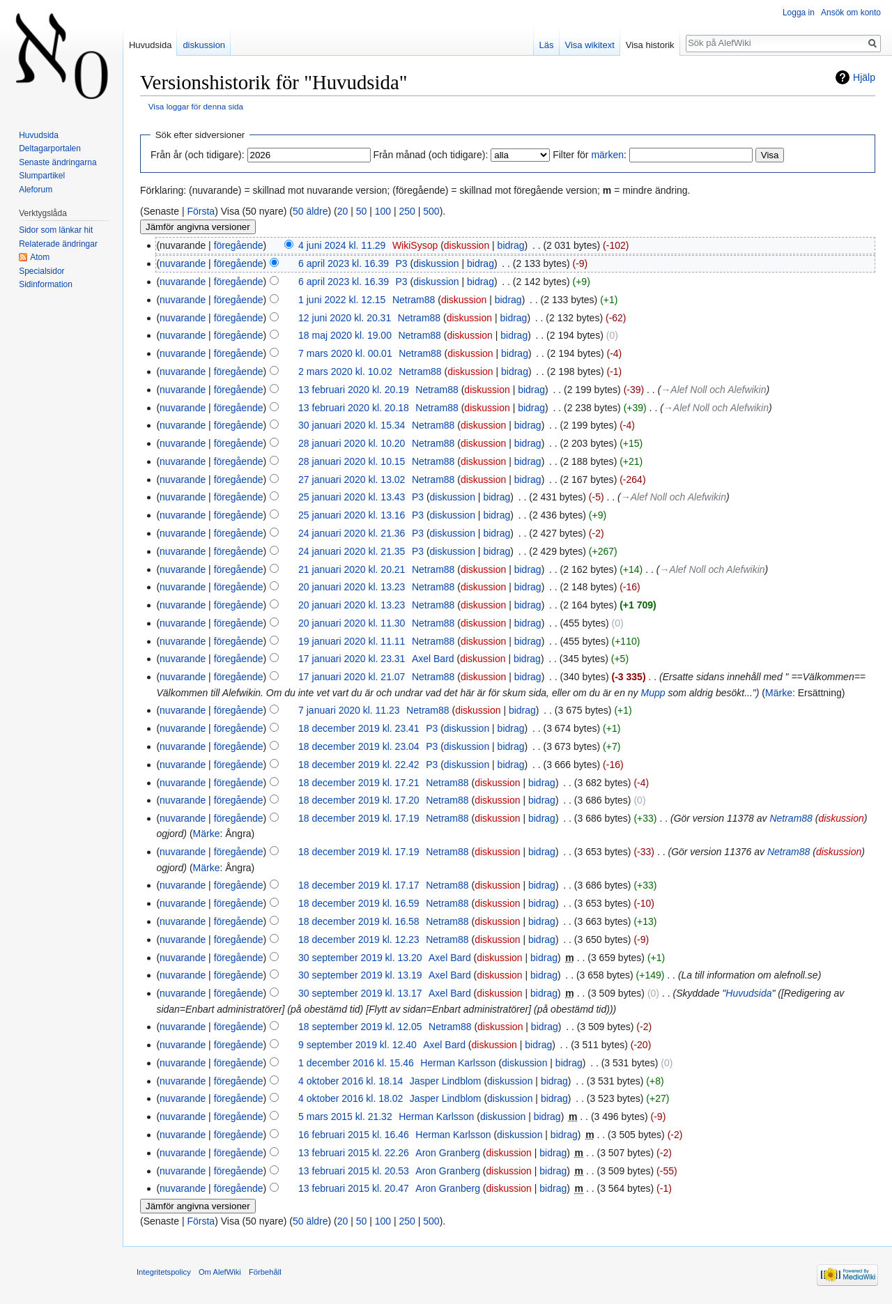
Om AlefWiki (220, 1272)
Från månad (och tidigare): (430, 154)
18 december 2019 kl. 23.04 (359, 746)
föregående (238, 245)
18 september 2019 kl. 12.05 (360, 1026)
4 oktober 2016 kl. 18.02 (350, 1098)
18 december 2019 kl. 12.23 (359, 939)
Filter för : (589, 154)
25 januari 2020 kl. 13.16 (351, 515)
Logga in (799, 12)
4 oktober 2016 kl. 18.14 (350, 1081)
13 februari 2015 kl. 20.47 (353, 1188)
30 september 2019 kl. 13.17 (360, 993)
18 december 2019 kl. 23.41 (359, 728)
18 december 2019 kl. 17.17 (359, 885)
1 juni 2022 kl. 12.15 (341, 299)
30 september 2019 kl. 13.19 (360, 975)
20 (342, 211)
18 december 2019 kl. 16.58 (359, 921)
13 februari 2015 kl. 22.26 (353, 1152)
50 (361, 211)
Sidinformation (45, 284)
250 (407, 211)
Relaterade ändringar (58, 244)
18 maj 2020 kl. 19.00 (345, 335)
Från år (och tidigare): (198, 154)
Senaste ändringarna (57, 162)
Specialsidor (41, 271)
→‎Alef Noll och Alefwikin (713, 389)
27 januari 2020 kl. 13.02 (351, 479)
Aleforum (35, 189)
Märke (778, 692)
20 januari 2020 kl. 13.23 (351, 586)
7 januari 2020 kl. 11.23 (349, 710)
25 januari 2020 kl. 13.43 (351, 497)
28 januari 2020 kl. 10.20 (351, 443)
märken (607, 154)
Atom (39, 257)
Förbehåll (265, 1272)
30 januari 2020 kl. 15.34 (351, 425)
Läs (546, 45)
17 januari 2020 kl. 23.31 (351, 658)
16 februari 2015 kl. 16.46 (353, 1134)
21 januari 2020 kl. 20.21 (351, 569)
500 (431, 211)
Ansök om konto (851, 12)
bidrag (511, 245)
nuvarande (183, 263)
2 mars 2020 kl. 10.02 (345, 371)
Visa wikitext (590, 45)
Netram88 (790, 818)
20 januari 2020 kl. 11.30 (351, 623)
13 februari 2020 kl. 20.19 (353, 389)
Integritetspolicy (164, 1272)
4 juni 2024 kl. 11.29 (341, 245)
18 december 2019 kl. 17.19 (359, 818)
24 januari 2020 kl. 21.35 (351, 551)
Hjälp (864, 77)
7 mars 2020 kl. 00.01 (345, 353)
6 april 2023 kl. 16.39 (343, 263)
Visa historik (650, 45)
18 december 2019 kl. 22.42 (359, 764)
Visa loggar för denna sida (195, 106)
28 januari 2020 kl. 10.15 (351, 461)
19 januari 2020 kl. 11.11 (351, 641)
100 (383, 211)
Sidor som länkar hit (56, 230)
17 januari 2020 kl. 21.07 (351, 676)
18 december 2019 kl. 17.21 (359, 782)
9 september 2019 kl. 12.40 (357, 1044)
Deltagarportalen (50, 148)
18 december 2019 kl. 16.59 (359, 903)
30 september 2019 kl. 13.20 (360, 957)
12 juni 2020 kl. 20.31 (344, 317)
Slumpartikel (42, 176)
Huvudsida (748, 993)
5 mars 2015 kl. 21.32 (345, 1116)
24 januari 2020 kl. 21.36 (351, 533)
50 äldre (310, 211)
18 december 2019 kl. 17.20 (359, 800)
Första (201, 211)
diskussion (466, 245)
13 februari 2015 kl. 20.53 (353, 1170)
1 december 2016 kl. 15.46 (356, 1062)
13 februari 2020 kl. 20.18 (353, 407)
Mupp (653, 692)
